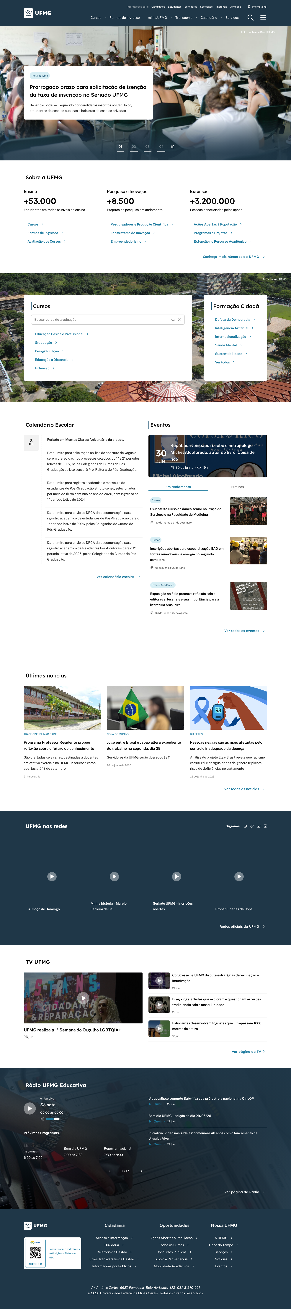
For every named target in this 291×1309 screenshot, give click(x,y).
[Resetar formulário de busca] (179, 319)
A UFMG (221, 1238)
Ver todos (235, 6)
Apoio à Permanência (171, 1259)
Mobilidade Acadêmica (171, 1266)
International (257, 6)
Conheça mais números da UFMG (234, 257)
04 (161, 147)
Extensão (45, 368)
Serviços (232, 18)
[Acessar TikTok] (252, 826)
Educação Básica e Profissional (62, 334)
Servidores (190, 6)
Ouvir (155, 1104)
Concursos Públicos (172, 1252)
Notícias (221, 1259)
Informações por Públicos (111, 1266)
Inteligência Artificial (234, 328)
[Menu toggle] (263, 17)
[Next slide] (138, 1171)
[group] (52, 876)
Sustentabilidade (231, 354)
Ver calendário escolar (119, 577)
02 (134, 147)
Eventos (221, 1266)
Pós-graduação (50, 351)
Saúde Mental (229, 345)
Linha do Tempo (221, 1245)
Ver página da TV (249, 1051)
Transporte (183, 18)
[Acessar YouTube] (259, 826)
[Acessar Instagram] (245, 826)
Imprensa (221, 6)
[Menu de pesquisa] (250, 17)
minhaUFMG (157, 18)
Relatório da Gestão (112, 1252)
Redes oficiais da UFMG (243, 926)
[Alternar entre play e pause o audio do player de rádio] (30, 1108)
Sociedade (206, 6)
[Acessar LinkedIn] (265, 826)
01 (120, 147)
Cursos (96, 18)
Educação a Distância (54, 360)
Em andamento (178, 487)
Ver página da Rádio (245, 1192)
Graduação (46, 342)
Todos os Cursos (171, 1245)
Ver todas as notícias (245, 789)
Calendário (209, 18)
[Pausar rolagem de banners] (173, 147)
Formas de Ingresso (124, 18)
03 (147, 147)
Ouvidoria (111, 1245)
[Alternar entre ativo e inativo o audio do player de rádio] (42, 1119)
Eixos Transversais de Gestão (111, 1259)
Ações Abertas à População (171, 1238)
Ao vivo (47, 1098)
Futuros (237, 487)
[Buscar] (173, 319)
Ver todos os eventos (245, 631)
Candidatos (158, 6)
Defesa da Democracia (235, 319)
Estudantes (175, 6)
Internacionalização (233, 337)
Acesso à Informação (112, 1238)
